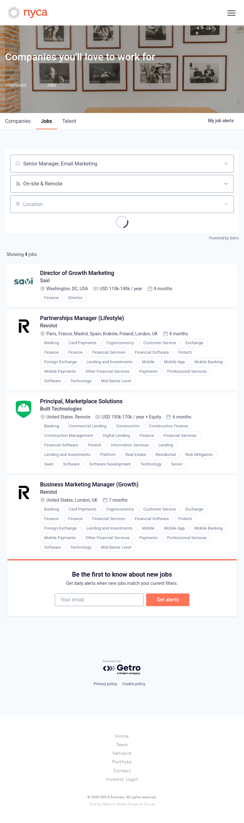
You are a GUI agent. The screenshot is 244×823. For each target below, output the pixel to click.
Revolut (48, 326)
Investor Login (122, 779)
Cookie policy (133, 684)
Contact (122, 770)
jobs (46, 121)
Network (122, 753)
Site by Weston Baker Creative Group (121, 804)
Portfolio (122, 762)
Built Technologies (61, 409)
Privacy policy (105, 684)
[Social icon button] (231, 13)
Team (122, 744)
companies (18, 121)
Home (122, 736)
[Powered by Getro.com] (122, 667)
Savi (45, 281)
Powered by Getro (224, 238)
